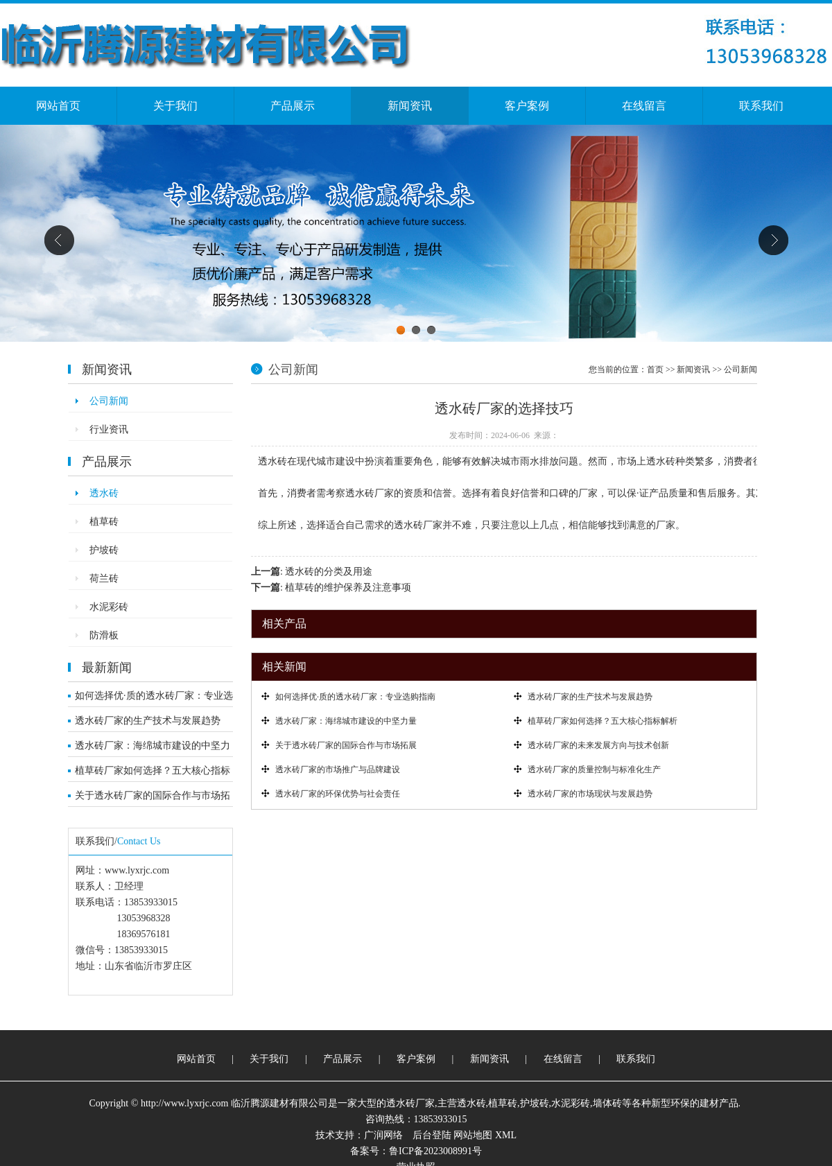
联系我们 (761, 106)
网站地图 (472, 1135)
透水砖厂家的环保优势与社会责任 (337, 794)
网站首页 (58, 106)
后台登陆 (432, 1135)
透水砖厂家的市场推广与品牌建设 (337, 769)
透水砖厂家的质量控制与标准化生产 (594, 769)
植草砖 (104, 521)
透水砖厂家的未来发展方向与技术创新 (598, 745)
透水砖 (104, 493)
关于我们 (175, 106)
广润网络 (383, 1135)
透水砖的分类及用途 (328, 571)
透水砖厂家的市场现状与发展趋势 (590, 794)
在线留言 (644, 106)
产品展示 (292, 106)
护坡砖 (104, 550)
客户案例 (527, 106)
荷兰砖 (104, 578)
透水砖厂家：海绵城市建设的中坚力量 (152, 748)
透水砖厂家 (410, 1103)
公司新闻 (108, 401)
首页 (655, 369)
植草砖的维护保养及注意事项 (348, 587)
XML (506, 1135)
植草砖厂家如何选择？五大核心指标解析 (152, 773)
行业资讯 (108, 429)
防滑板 (104, 635)
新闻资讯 (410, 106)
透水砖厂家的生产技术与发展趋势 (147, 720)
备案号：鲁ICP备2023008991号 (416, 1151)
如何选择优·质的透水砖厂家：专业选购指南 (154, 698)
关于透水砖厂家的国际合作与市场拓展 (152, 798)
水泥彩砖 (108, 607)
